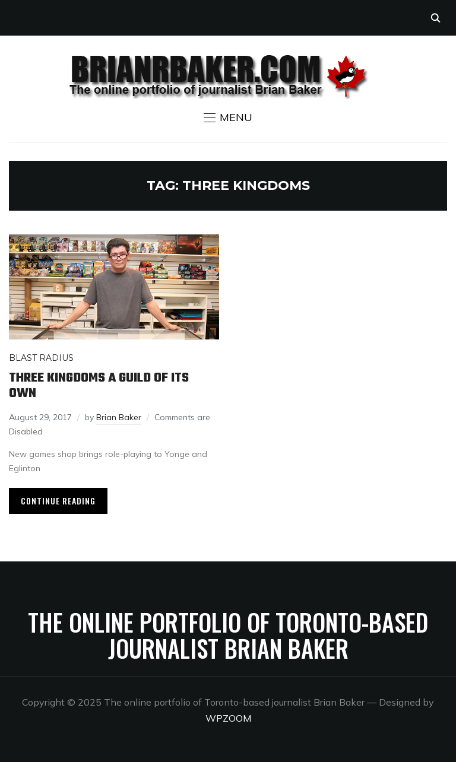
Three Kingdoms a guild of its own (99, 386)
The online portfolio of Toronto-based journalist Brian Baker (228, 635)
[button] (228, 117)
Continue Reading (58, 500)
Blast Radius (41, 358)
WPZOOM (228, 718)
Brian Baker (118, 417)
